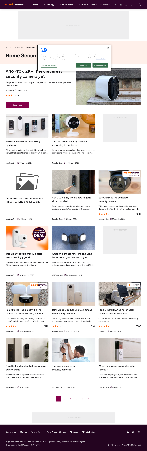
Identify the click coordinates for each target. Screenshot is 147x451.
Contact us (11, 432)
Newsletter (105, 4)
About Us (74, 432)
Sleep (35, 4)
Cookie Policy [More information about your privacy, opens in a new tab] (100, 59)
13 (82, 399)
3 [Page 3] (70, 399)
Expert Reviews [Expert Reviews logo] (12, 4)
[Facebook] (115, 4)
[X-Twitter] (126, 4)
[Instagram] (131, 4)
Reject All (83, 65)
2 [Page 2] (64, 399)
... (76, 399)
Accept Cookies (100, 65)
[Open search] (139, 4)
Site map (23, 432)
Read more (17, 105)
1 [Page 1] (58, 399)
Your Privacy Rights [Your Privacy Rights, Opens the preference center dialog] (49, 65)
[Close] (108, 47)
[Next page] (88, 398)
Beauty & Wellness (86, 4)
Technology (48, 4)
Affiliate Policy (88, 432)
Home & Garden (66, 4)
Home (8, 47)
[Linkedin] (120, 4)
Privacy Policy (37, 432)
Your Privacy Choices (56, 432)
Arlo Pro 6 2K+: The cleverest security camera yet (34, 73)
